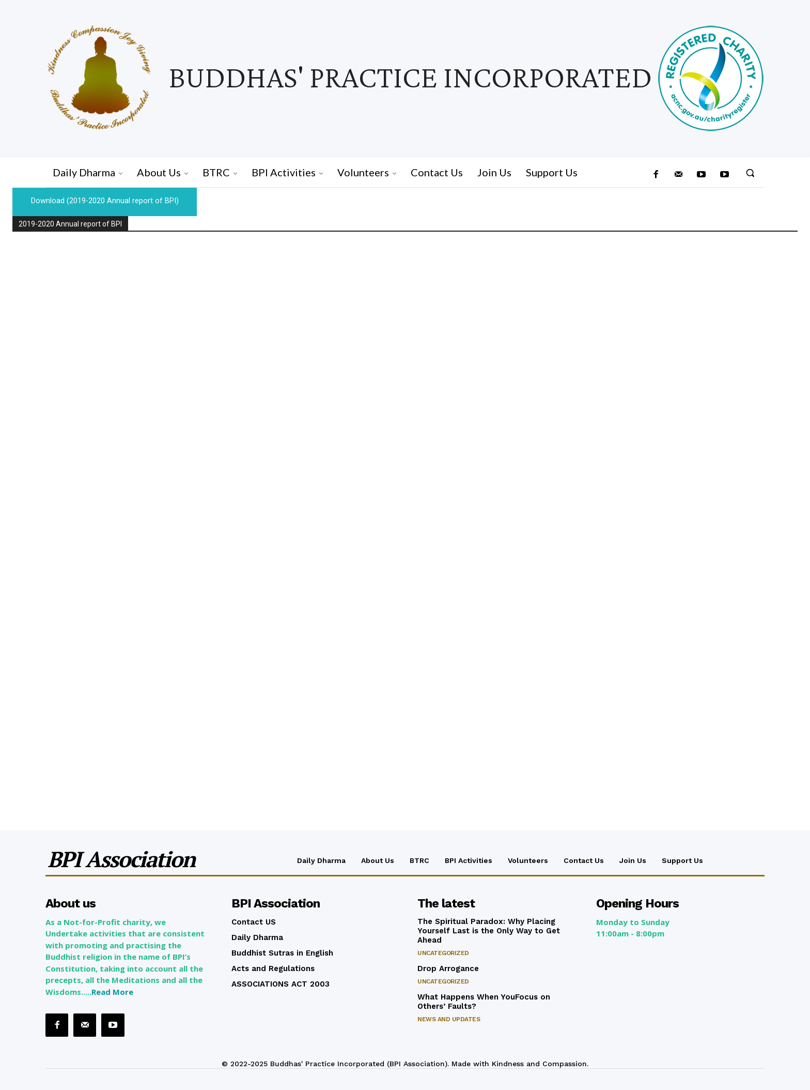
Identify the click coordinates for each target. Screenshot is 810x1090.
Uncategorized (443, 953)
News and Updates (448, 1019)
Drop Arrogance (448, 969)
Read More (112, 992)
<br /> (405, 524)
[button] (750, 172)
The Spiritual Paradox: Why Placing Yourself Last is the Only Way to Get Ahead (488, 931)
